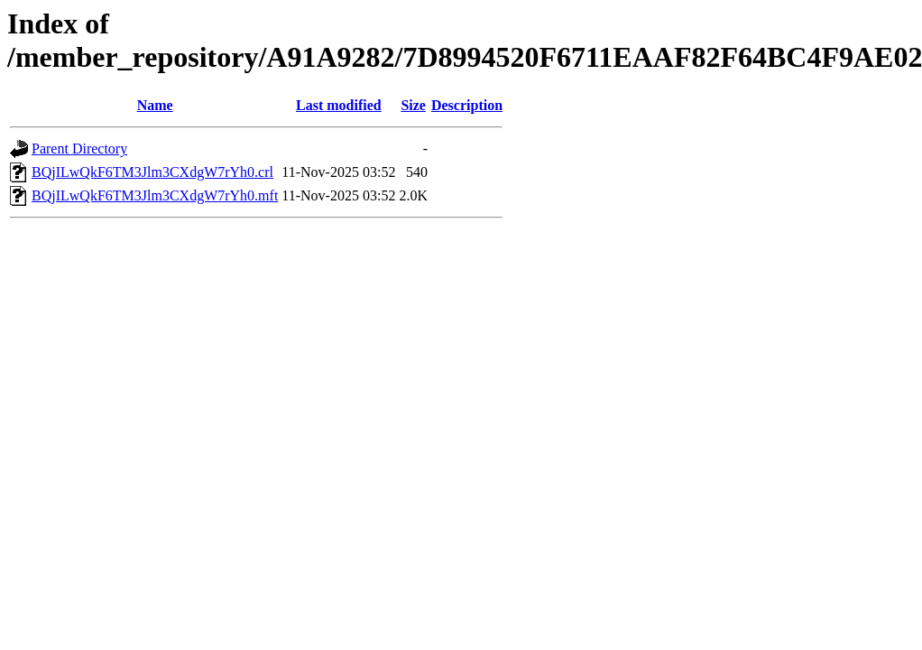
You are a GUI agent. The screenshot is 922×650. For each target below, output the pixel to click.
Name (155, 105)
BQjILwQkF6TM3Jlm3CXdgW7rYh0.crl (152, 172)
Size (413, 105)
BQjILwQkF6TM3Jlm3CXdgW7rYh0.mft (155, 195)
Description (466, 105)
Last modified (339, 105)
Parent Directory (79, 148)
